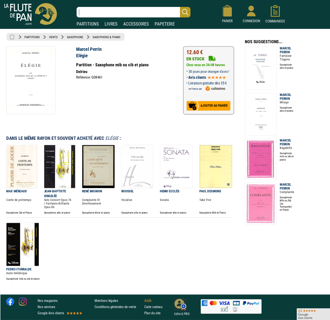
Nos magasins (48, 301)
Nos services (46, 307)
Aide (147, 300)
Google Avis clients (60, 313)
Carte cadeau (153, 307)
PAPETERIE (165, 24)
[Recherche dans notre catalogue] (133, 12)
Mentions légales (106, 301)
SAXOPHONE (75, 37)
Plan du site (152, 313)
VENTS (53, 37)
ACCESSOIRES (136, 24)
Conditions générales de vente (118, 307)
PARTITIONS (88, 24)
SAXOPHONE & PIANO (106, 37)
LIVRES (111, 24)
